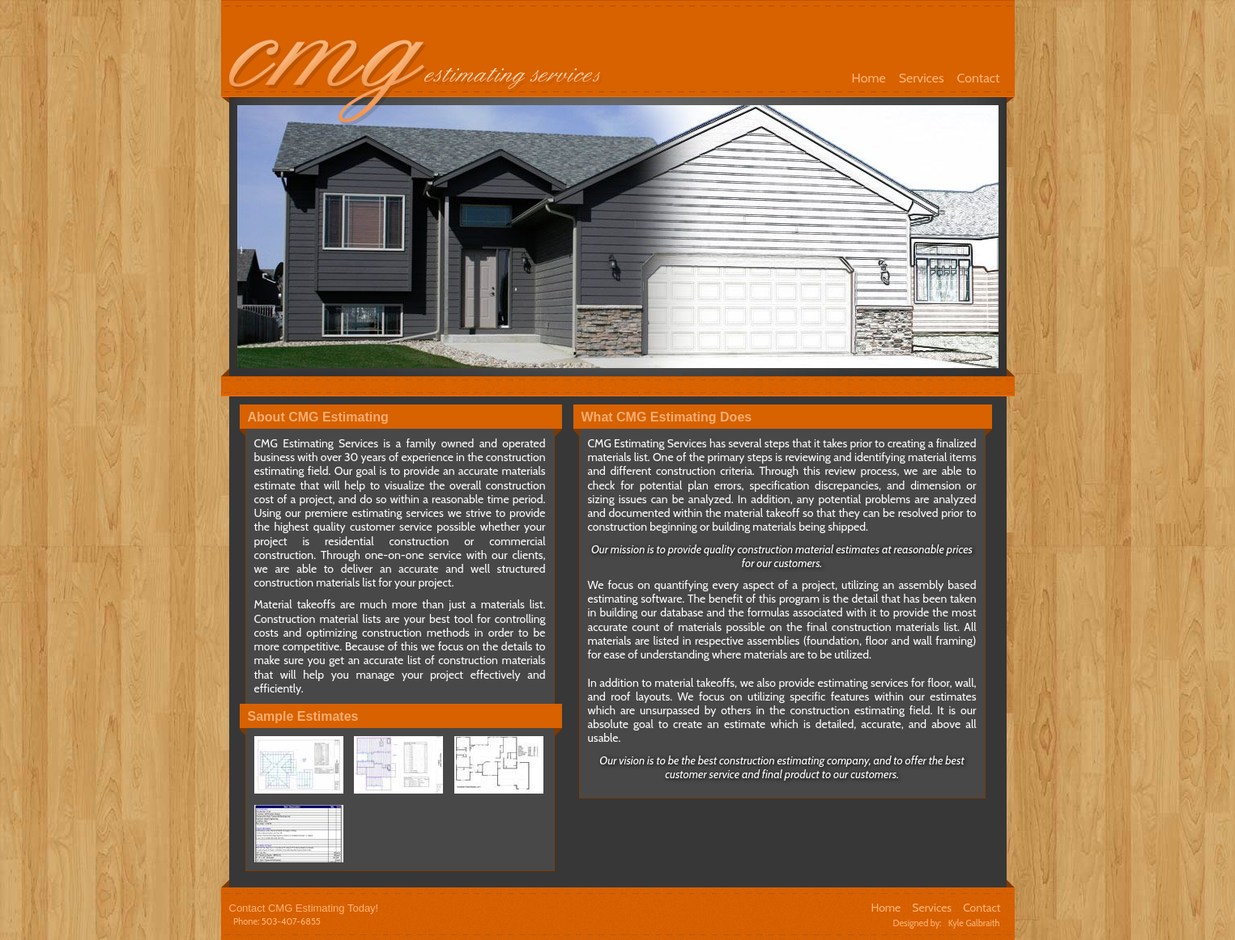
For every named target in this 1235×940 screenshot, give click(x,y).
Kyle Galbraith (974, 923)
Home (869, 78)
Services (921, 78)
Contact (978, 78)
